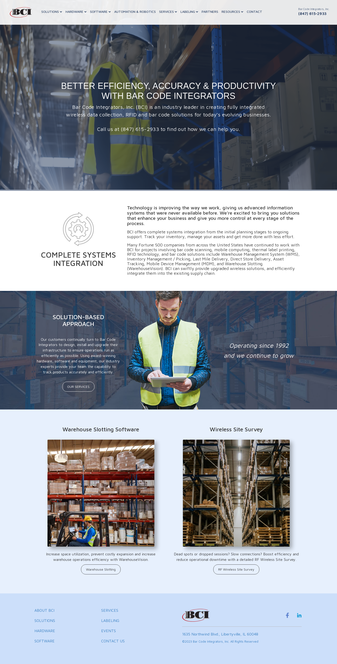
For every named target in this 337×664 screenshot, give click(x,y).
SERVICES (168, 12)
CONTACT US (113, 641)
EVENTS (108, 631)
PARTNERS (210, 12)
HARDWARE (76, 12)
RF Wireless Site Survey (236, 569)
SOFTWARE (100, 12)
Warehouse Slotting (101, 569)
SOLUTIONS (51, 12)
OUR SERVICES (78, 387)
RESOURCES (232, 12)
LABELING (189, 12)
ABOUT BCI (44, 610)
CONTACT (254, 12)
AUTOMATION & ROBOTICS (135, 12)
